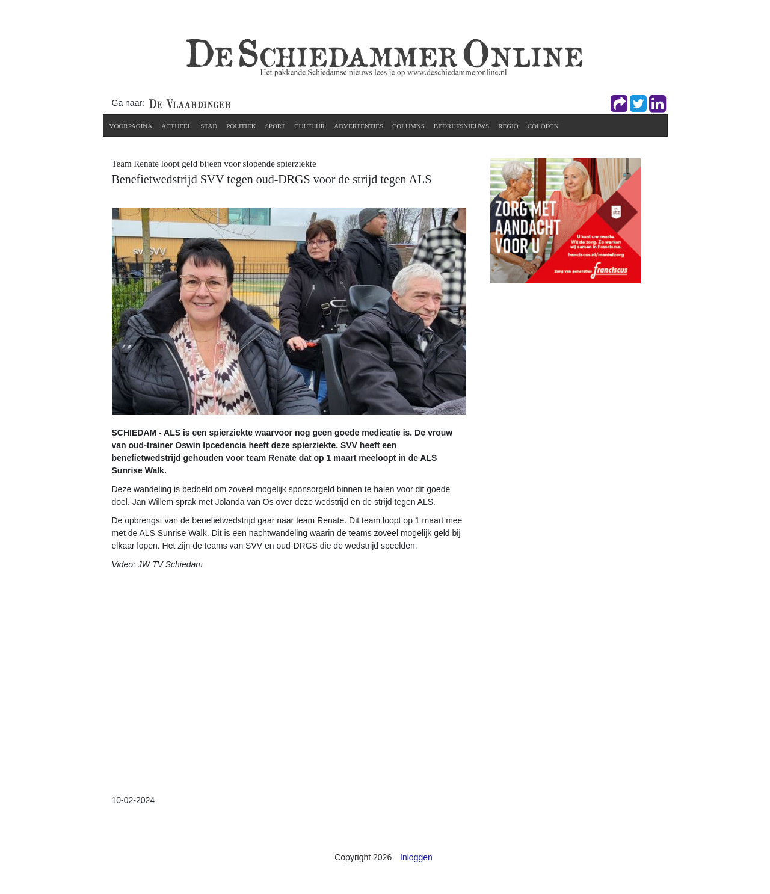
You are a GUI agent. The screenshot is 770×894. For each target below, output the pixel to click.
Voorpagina (131, 125)
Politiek (241, 125)
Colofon (543, 125)
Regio (508, 125)
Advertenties (358, 125)
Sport (275, 125)
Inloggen (416, 857)
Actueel (176, 125)
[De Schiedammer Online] (383, 56)
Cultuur (309, 125)
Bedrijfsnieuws (461, 125)
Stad (208, 125)
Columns (408, 125)
